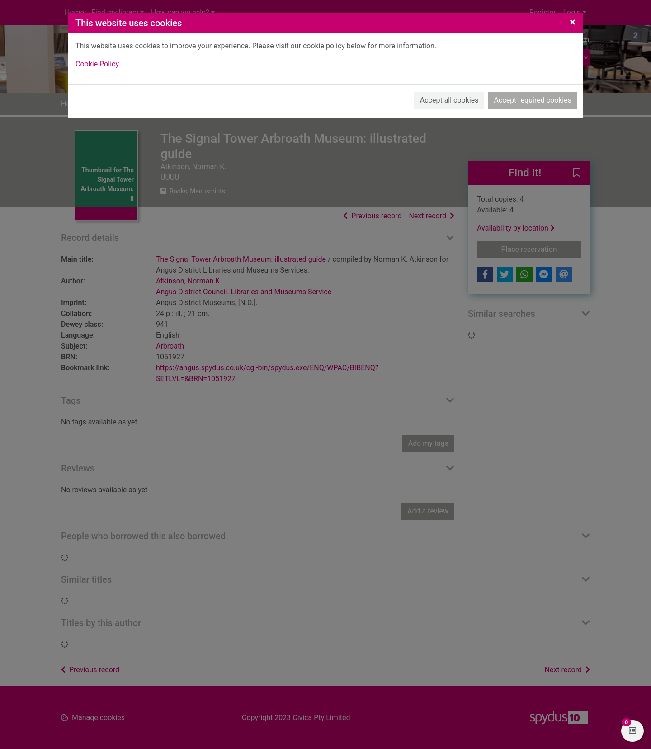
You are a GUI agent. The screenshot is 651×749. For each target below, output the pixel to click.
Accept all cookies (449, 100)
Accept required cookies (532, 100)
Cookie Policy (97, 64)
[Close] (572, 22)
